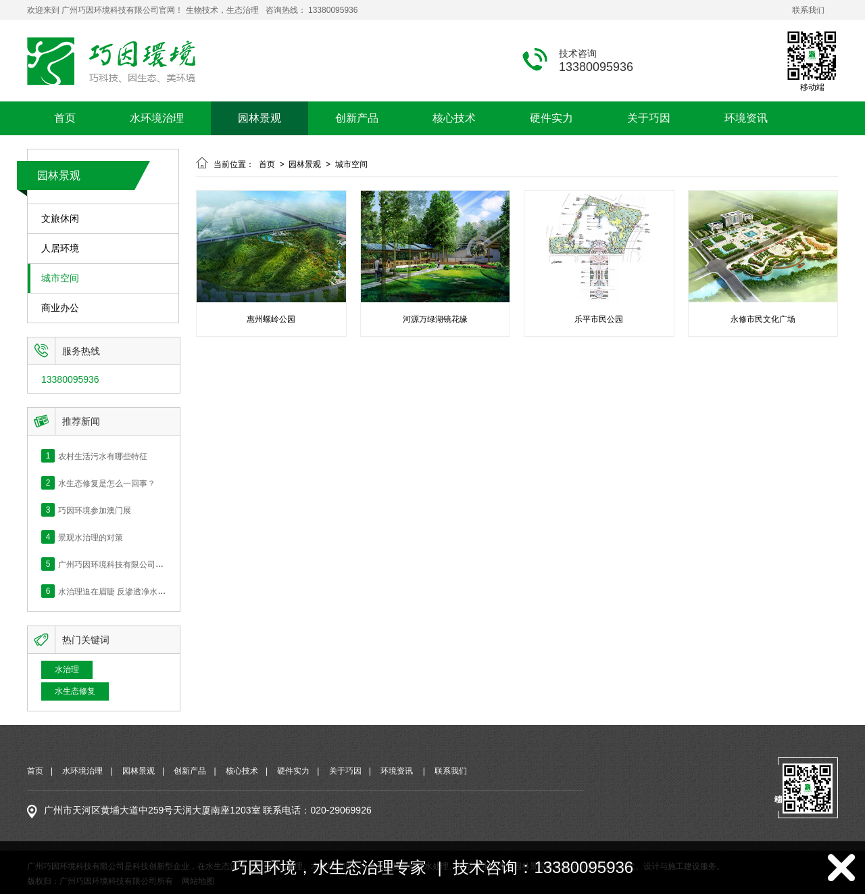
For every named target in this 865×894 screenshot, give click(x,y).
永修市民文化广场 (763, 319)
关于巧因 (648, 118)
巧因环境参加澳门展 (94, 510)
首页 (65, 118)
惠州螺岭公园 (271, 319)
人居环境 (60, 248)
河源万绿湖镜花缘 (435, 319)
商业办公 (60, 308)
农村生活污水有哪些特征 (102, 456)
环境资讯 (746, 118)
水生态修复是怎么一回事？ (106, 483)
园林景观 (259, 118)
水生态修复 (75, 691)
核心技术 (454, 118)
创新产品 (356, 118)
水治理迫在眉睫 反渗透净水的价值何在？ (132, 591)
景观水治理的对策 (90, 537)
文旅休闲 (60, 218)
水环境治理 (157, 118)
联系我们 (808, 10)
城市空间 (60, 278)
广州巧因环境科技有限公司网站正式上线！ (135, 564)
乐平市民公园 (598, 319)
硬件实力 (551, 118)
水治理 (67, 669)
